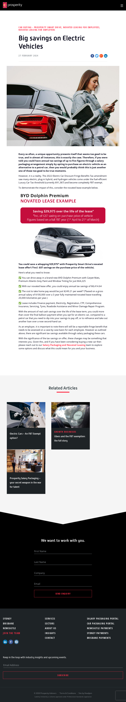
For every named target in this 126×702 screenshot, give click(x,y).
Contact (50, 638)
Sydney (7, 618)
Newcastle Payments (100, 628)
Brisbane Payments (99, 638)
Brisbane (8, 623)
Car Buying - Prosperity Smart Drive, (41, 27)
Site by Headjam (85, 693)
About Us (50, 628)
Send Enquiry (63, 593)
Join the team (11, 633)
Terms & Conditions (67, 693)
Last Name (40, 562)
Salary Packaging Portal (103, 618)
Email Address (11, 665)
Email (37, 584)
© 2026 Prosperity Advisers (45, 693)
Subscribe (63, 675)
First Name (40, 551)
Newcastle (9, 628)
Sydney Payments (98, 633)
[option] (26, 425)
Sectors (49, 623)
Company (39, 573)
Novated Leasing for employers (37, 29)
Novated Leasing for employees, (81, 27)
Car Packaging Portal (100, 623)
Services (50, 618)
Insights (50, 633)
